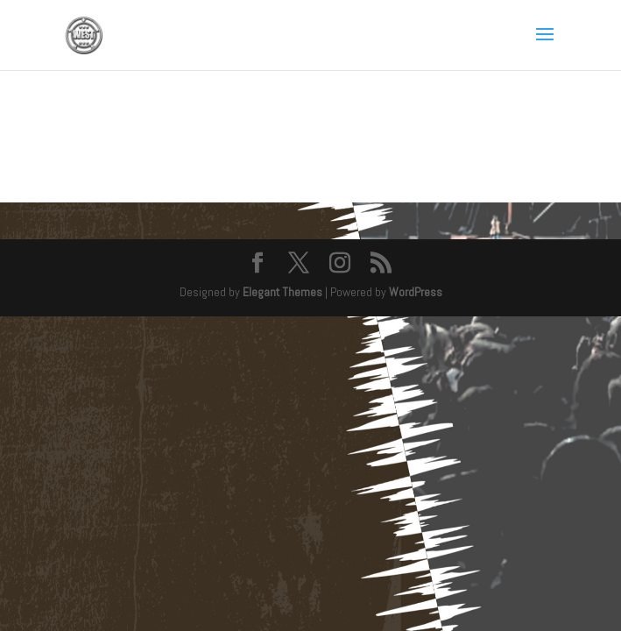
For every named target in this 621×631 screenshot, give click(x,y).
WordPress (415, 292)
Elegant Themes (282, 292)
